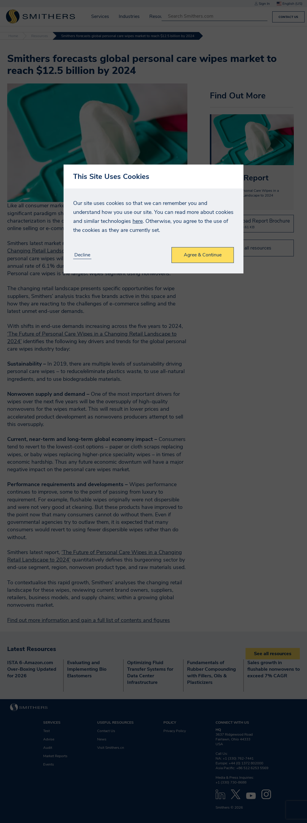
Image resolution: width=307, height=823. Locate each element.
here (138, 221)
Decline (82, 255)
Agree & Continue (203, 255)
